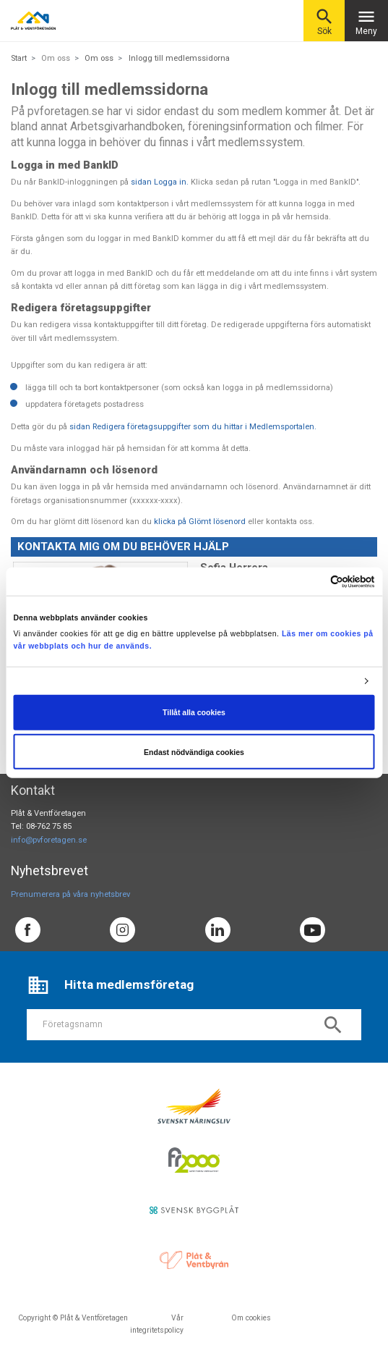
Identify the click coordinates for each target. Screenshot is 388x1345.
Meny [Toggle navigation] (366, 21)
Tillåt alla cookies (194, 712)
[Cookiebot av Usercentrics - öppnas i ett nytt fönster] (312, 581)
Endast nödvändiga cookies (194, 751)
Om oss (99, 58)
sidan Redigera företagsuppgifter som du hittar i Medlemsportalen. (192, 426)
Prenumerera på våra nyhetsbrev (70, 894)
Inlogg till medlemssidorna (179, 58)
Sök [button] (324, 21)
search (333, 1025)
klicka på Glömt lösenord (200, 521)
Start (19, 58)
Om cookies (251, 1318)
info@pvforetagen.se (49, 840)
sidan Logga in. (160, 182)
